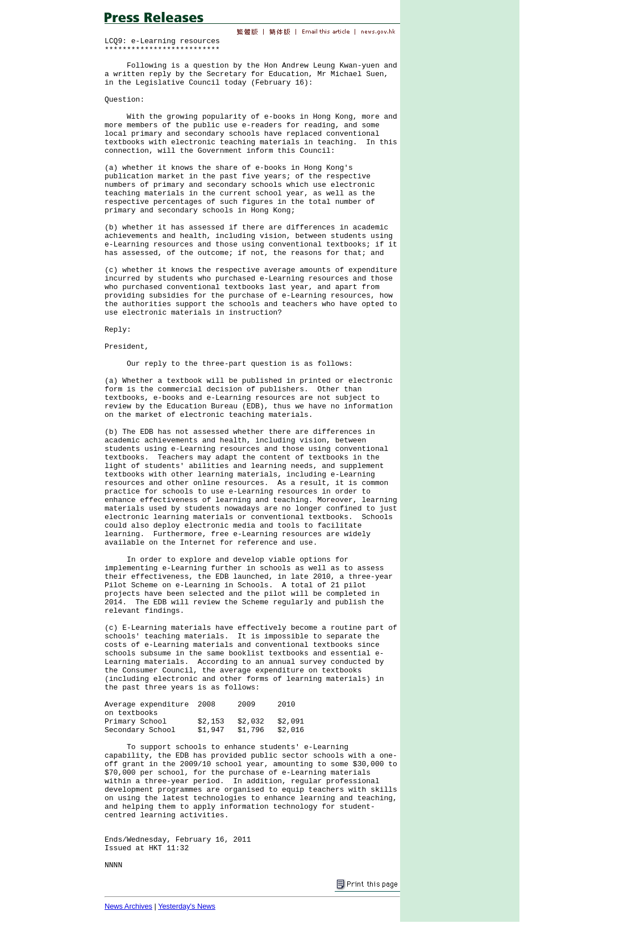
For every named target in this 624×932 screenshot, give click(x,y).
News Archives (128, 906)
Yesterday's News (186, 906)
